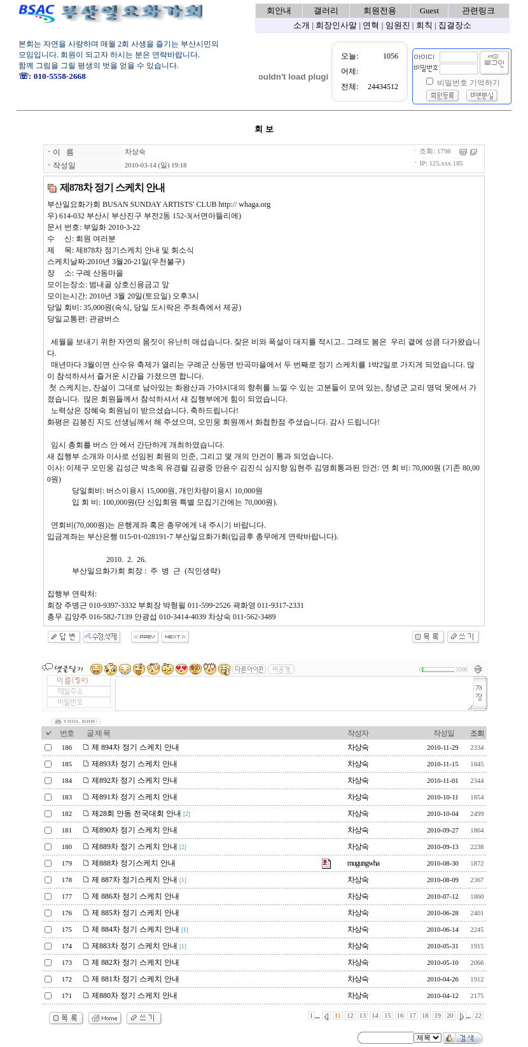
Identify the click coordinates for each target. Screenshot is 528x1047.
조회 (477, 733)
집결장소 (454, 25)
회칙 (424, 25)
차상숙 (135, 151)
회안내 (279, 10)
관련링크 (478, 10)
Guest (429, 10)
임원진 (398, 25)
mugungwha (363, 863)
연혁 (371, 25)
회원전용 (379, 10)
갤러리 (326, 10)
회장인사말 (336, 25)
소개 (301, 25)
